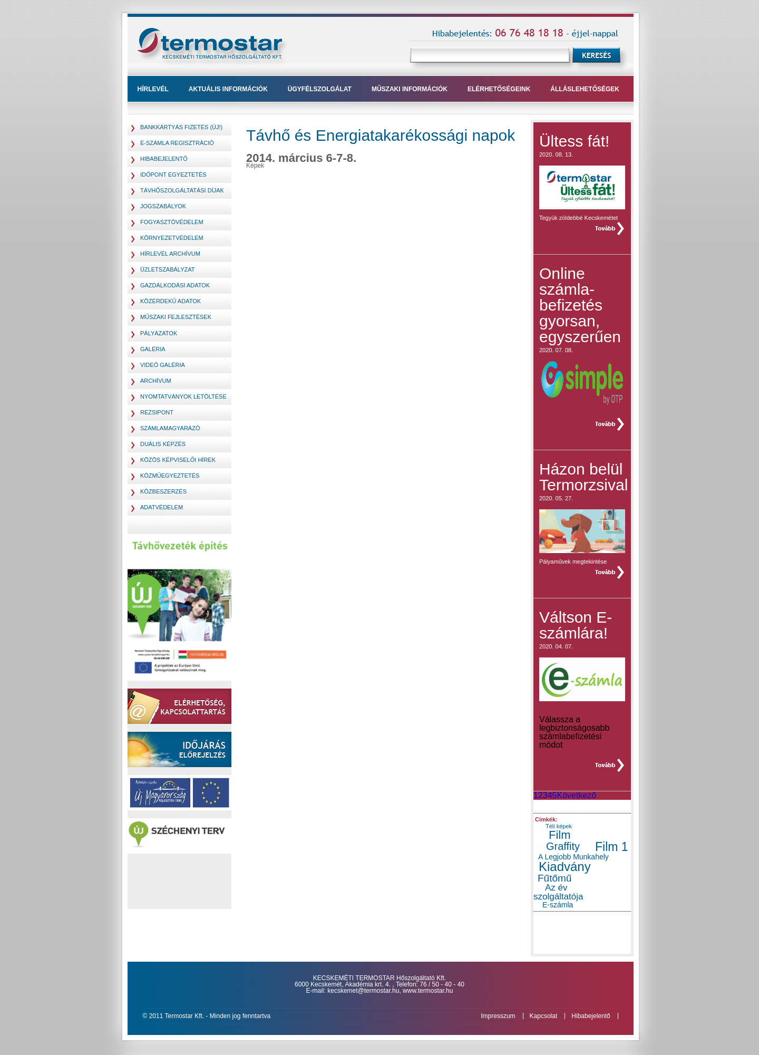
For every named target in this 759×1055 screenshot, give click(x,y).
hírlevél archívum (170, 253)
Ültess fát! (574, 141)
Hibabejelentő (164, 159)
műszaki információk (409, 89)
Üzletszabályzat (167, 269)
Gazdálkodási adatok (175, 285)
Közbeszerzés (163, 491)
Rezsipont (156, 412)
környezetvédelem (171, 238)
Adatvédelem (161, 507)
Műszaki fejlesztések (175, 317)
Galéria (153, 349)
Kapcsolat (544, 1016)
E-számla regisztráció (177, 143)
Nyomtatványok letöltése (183, 396)
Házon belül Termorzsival (583, 476)
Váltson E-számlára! (575, 625)
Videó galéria (162, 365)
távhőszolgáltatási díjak (182, 190)
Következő (576, 795)
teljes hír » (608, 228)
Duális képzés (163, 444)
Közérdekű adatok (170, 301)
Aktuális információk (228, 89)
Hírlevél (153, 89)
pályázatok (158, 333)
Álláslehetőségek (584, 89)
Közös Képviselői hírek (178, 460)
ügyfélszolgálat (320, 89)
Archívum (155, 381)
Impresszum (498, 1016)
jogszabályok (163, 206)
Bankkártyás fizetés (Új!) (181, 127)
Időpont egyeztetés (173, 174)
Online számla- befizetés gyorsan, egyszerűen (580, 305)
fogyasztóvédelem (171, 222)
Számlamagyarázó (170, 428)
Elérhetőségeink (499, 89)
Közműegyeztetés (169, 475)
